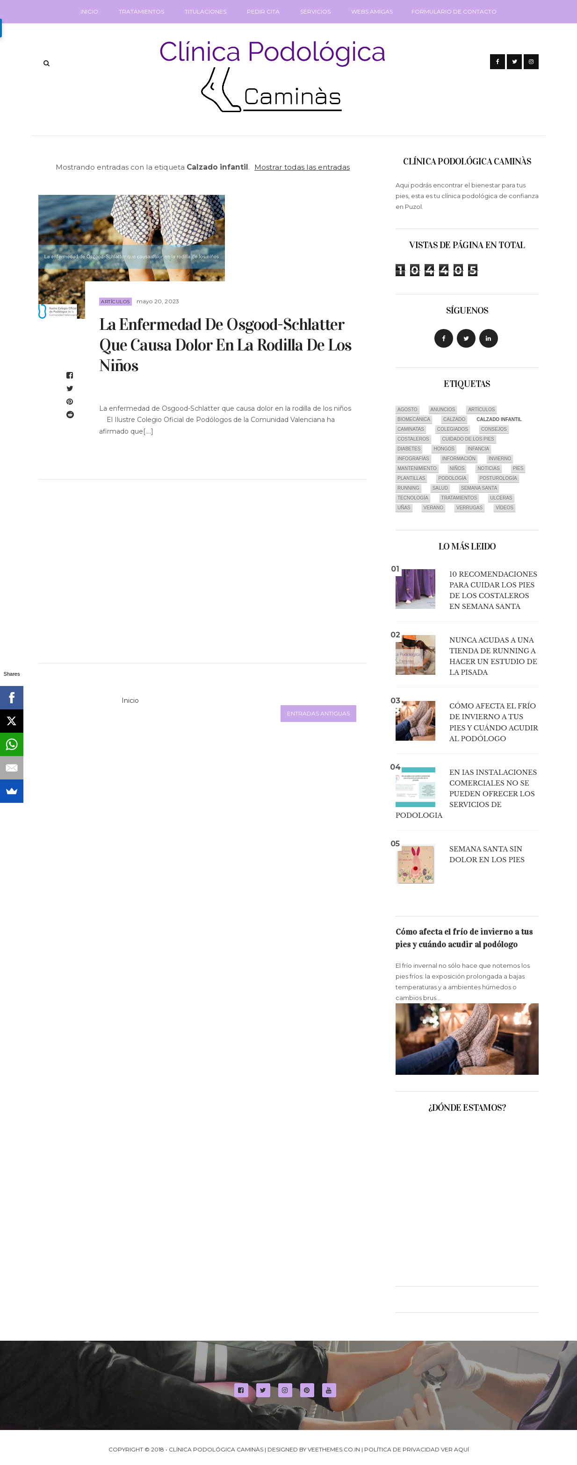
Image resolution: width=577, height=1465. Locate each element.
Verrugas (469, 507)
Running (408, 488)
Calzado (454, 419)
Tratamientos (141, 11)
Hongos (443, 448)
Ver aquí (455, 1449)
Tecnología (412, 497)
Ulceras (501, 497)
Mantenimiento (417, 468)
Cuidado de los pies (468, 439)
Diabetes (408, 448)
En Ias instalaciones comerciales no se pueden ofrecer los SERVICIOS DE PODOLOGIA (466, 794)
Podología (452, 478)
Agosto (407, 409)
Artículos (115, 302)
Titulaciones (205, 11)
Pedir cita (263, 11)
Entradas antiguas (318, 713)
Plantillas (411, 478)
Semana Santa (479, 488)
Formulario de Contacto (454, 11)
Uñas (404, 507)
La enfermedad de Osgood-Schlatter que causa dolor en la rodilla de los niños (225, 345)
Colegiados (452, 429)
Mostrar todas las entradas (302, 167)
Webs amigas (372, 11)
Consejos (494, 429)
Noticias (488, 468)
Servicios (315, 11)
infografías (413, 458)
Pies (518, 468)
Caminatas (410, 429)
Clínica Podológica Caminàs (216, 1449)
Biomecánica (413, 419)
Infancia (478, 448)
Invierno (500, 458)
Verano (433, 507)
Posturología (498, 478)
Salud (440, 488)
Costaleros (413, 439)
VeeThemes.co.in (334, 1449)
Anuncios (443, 409)
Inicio (89, 11)
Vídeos (504, 507)
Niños (457, 468)
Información (459, 458)
